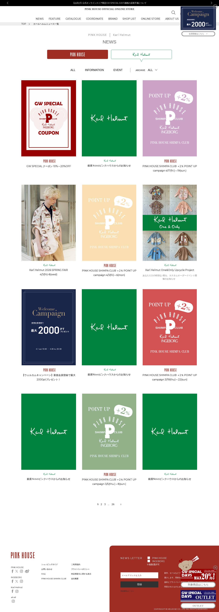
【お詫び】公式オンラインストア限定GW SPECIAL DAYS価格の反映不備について (109, 3)
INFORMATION (94, 70)
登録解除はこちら (127, 591)
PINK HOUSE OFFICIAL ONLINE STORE (109, 9)
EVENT (118, 70)
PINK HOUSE (159, 558)
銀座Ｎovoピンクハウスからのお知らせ (109, 165)
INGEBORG (158, 561)
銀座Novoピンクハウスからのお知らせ (109, 374)
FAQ (43, 574)
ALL (72, 70)
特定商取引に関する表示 (81, 574)
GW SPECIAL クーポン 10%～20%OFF (48, 166)
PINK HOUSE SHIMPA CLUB (53, 578)
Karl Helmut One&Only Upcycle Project (169, 270)
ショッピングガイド (49, 564)
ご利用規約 (75, 564)
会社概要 (74, 578)
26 (113, 504)
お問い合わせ (46, 569)
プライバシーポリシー (80, 569)
